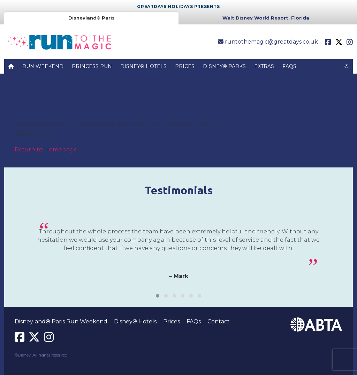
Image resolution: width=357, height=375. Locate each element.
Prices (185, 66)
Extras (264, 66)
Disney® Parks (224, 66)
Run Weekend (42, 66)
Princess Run (92, 66)
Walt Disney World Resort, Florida (265, 18)
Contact (218, 321)
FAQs (289, 66)
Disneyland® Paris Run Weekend (61, 321)
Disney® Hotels (143, 66)
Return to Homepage (46, 149)
